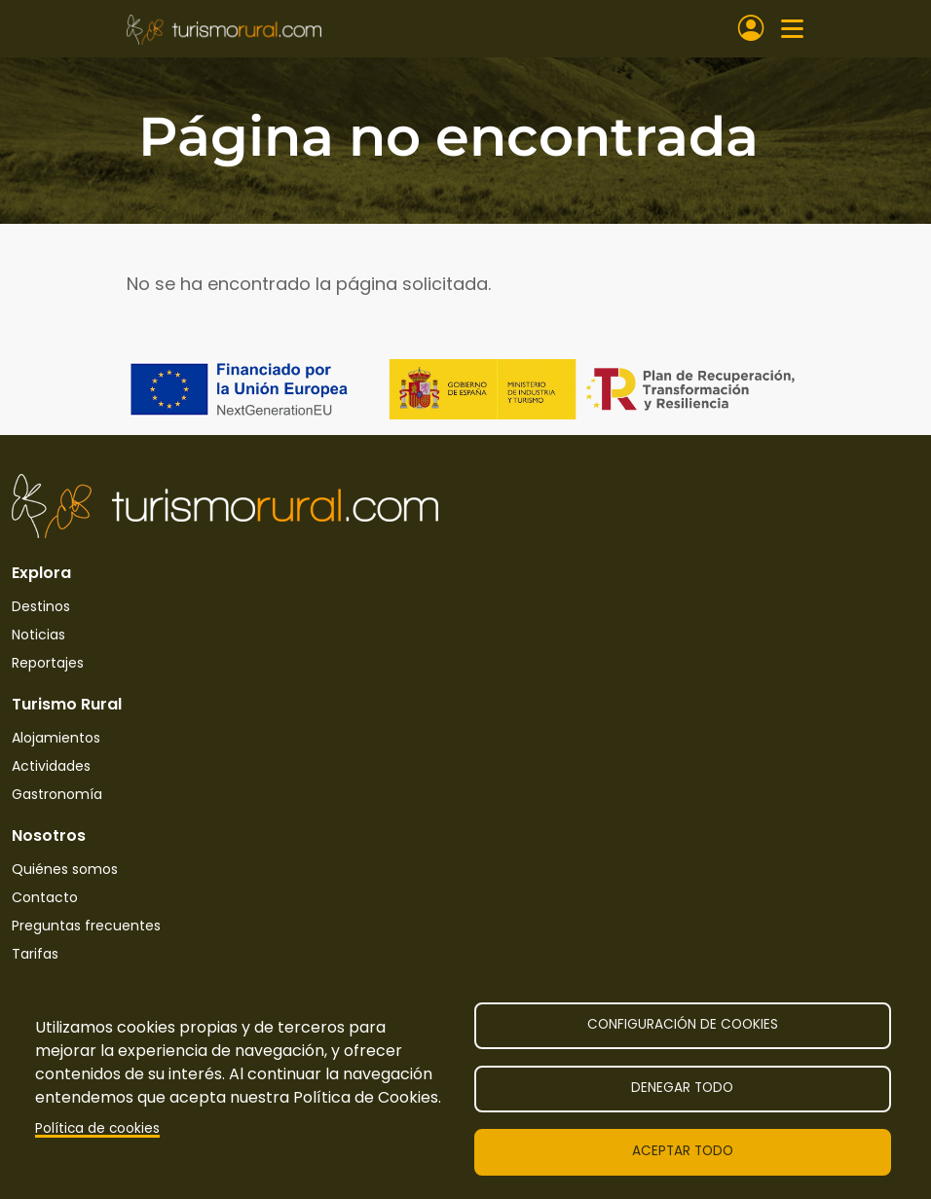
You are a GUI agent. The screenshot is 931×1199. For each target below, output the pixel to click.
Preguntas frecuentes (86, 925)
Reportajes (48, 662)
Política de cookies (97, 1128)
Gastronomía (57, 794)
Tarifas (35, 953)
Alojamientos (56, 737)
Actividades (51, 766)
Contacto (45, 897)
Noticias (38, 634)
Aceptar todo (682, 1151)
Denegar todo (682, 1087)
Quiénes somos (65, 869)
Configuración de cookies (682, 1024)
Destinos (41, 606)
